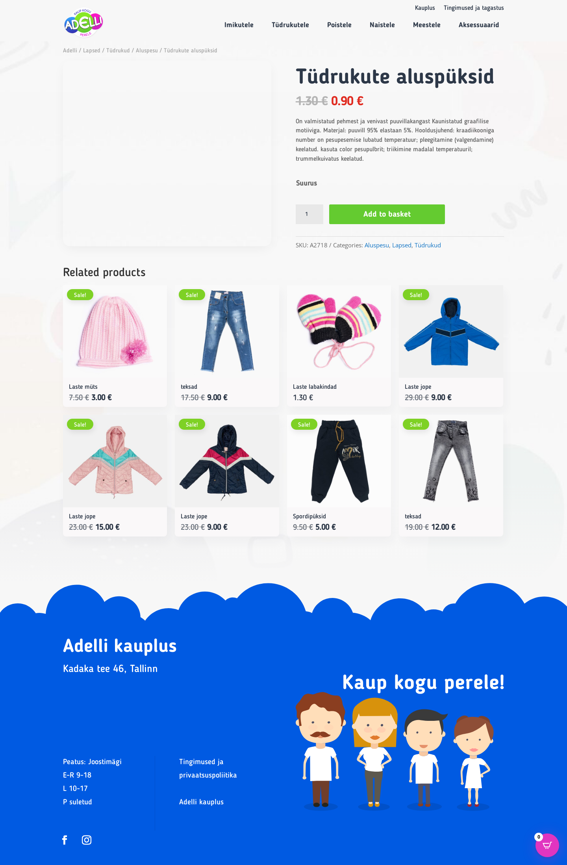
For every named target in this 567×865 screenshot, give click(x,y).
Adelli (70, 51)
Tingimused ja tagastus (474, 8)
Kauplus (425, 8)
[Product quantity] (309, 214)
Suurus (306, 183)
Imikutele (239, 25)
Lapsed (91, 51)
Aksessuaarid (479, 25)
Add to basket (387, 215)
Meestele (427, 25)
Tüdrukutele (290, 25)
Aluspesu (147, 51)
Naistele (382, 25)
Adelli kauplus (201, 802)
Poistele (339, 25)
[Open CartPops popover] (547, 845)
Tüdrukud (118, 51)
